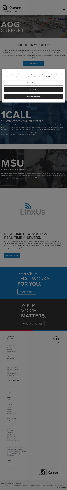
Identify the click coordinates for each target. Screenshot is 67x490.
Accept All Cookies (33, 96)
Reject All (33, 89)
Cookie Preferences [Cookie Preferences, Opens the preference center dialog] (33, 83)
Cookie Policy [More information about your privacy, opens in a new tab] (47, 76)
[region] (33, 86)
